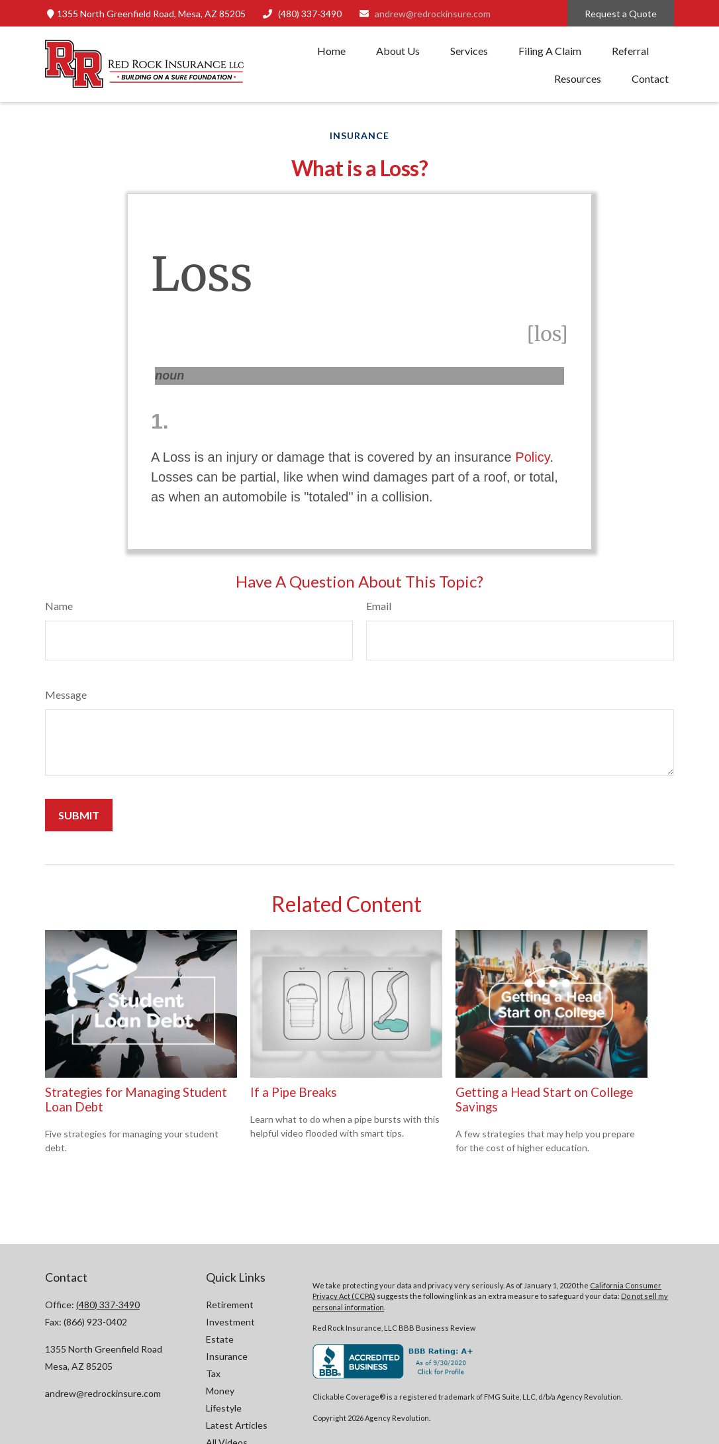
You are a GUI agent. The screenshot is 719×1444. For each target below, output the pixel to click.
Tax (213, 1373)
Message (66, 694)
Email (378, 605)
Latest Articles (236, 1425)
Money (220, 1390)
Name (59, 605)
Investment (230, 1321)
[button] (331, 50)
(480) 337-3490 (302, 13)
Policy (532, 457)
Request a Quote (621, 13)
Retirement (230, 1304)
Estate (220, 1339)
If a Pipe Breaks (293, 1092)
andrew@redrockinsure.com (424, 13)
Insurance (227, 1356)
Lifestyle (224, 1408)
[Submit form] (79, 815)
